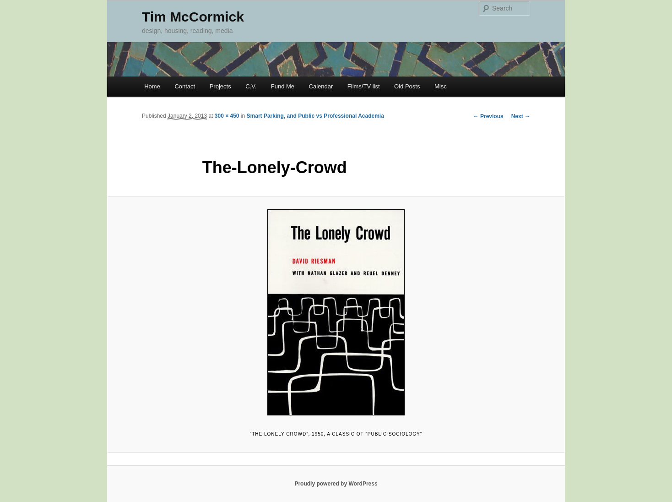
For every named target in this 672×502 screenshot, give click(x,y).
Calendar (321, 86)
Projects (220, 86)
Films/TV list (363, 86)
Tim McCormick (193, 16)
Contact (184, 86)
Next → (520, 116)
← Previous (488, 116)
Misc (440, 86)
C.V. (250, 86)
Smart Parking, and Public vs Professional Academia (315, 116)
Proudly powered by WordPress (335, 483)
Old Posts (407, 86)
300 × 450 (227, 116)
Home (152, 86)
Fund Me (282, 86)
